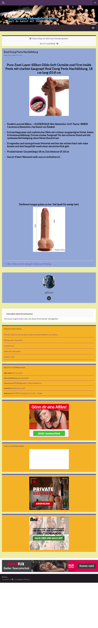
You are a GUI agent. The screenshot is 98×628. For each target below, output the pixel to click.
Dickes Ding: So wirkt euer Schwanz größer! (50, 38)
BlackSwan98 (19, 388)
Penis (14, 264)
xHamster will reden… (13, 351)
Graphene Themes (23, 579)
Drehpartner (9, 346)
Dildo (9, 264)
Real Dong (38, 264)
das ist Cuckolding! (48, 43)
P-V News (19, 55)
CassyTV (19, 373)
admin (9, 55)
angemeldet (18, 318)
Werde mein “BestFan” (13, 340)
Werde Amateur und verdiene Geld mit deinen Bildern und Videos (31, 334)
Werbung (47, 264)
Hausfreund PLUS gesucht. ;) (16, 383)
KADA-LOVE (9, 357)
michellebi (25, 378)
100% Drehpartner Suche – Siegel (28, 393)
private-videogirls (25, 264)
